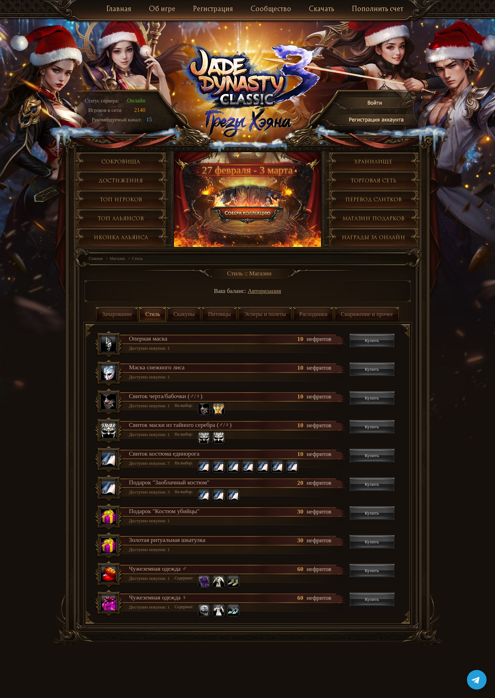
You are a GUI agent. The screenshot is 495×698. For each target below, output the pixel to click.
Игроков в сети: (105, 110)
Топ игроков (121, 199)
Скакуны (184, 314)
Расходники (313, 314)
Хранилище (373, 161)
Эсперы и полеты (265, 314)
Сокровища (120, 161)
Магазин (117, 258)
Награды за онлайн (373, 237)
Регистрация (213, 9)
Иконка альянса (121, 237)
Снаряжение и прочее (367, 314)
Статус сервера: (102, 100)
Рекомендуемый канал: (117, 119)
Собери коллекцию (248, 203)
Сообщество (270, 9)
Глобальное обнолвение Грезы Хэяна (248, 123)
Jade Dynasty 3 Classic (247, 76)
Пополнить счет (377, 9)
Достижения (121, 180)
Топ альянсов (121, 218)
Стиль (137, 258)
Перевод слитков (373, 199)
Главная (118, 9)
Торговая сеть (373, 180)
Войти (375, 104)
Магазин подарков (373, 218)
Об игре (162, 9)
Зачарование (117, 314)
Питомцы (219, 314)
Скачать (321, 9)
